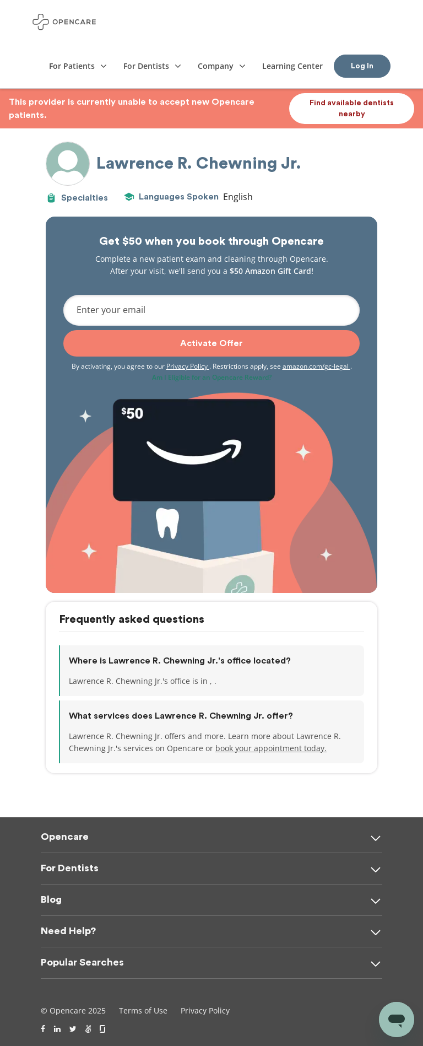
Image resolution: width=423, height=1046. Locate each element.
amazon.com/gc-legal (316, 366)
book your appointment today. (271, 748)
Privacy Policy (187, 366)
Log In (362, 66)
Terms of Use (143, 1010)
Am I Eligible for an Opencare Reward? (212, 377)
